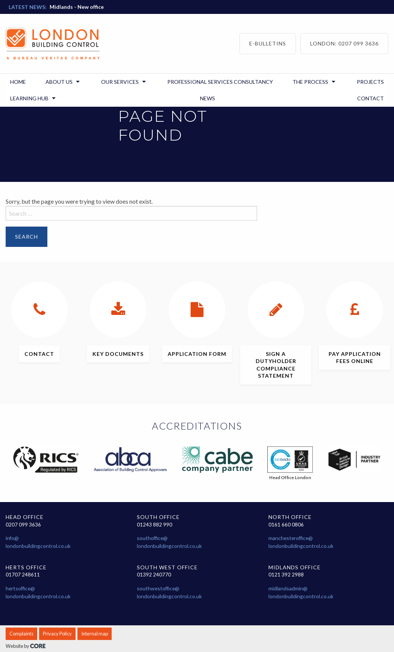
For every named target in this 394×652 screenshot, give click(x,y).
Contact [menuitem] (370, 98)
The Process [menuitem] (310, 82)
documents (118, 354)
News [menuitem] (207, 98)
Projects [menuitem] (370, 82)
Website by (25, 646)
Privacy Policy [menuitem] (57, 634)
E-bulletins (267, 43)
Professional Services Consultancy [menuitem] (220, 82)
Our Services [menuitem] (120, 82)
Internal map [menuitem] (94, 634)
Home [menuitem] (18, 82)
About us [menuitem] (59, 82)
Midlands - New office (77, 3)
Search (26, 236)
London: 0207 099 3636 (344, 43)
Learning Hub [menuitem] (29, 98)
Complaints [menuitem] (21, 634)
